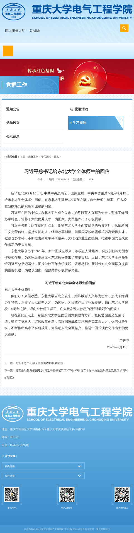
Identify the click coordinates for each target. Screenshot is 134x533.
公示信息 (13, 136)
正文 (56, 156)
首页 (22, 156)
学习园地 (79, 122)
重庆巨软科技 (103, 529)
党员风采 (13, 122)
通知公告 (13, 109)
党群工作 (33, 156)
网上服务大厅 (15, 30)
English (35, 30)
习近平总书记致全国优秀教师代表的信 (39, 363)
